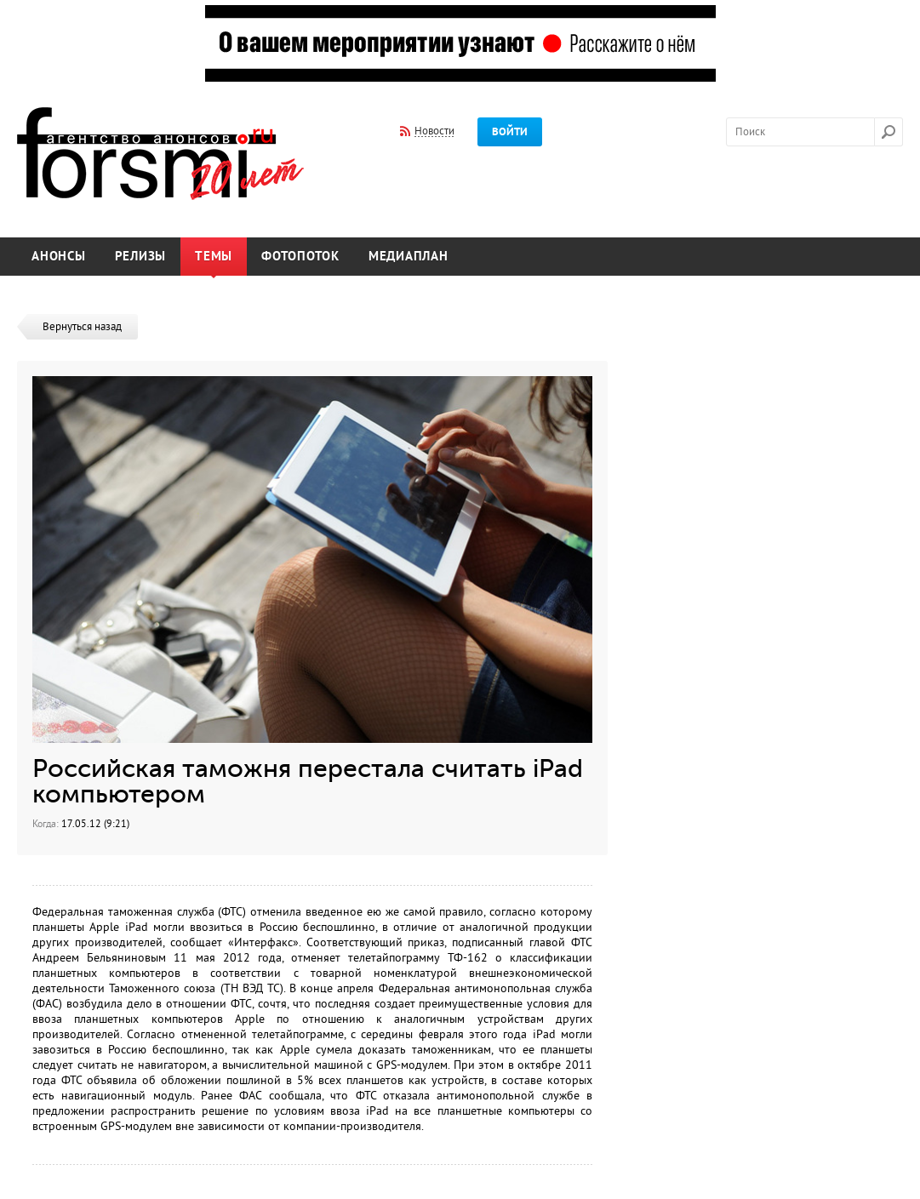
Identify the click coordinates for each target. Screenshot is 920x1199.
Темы (213, 256)
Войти (510, 132)
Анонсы (58, 256)
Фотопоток (300, 256)
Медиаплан (409, 256)
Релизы (141, 256)
